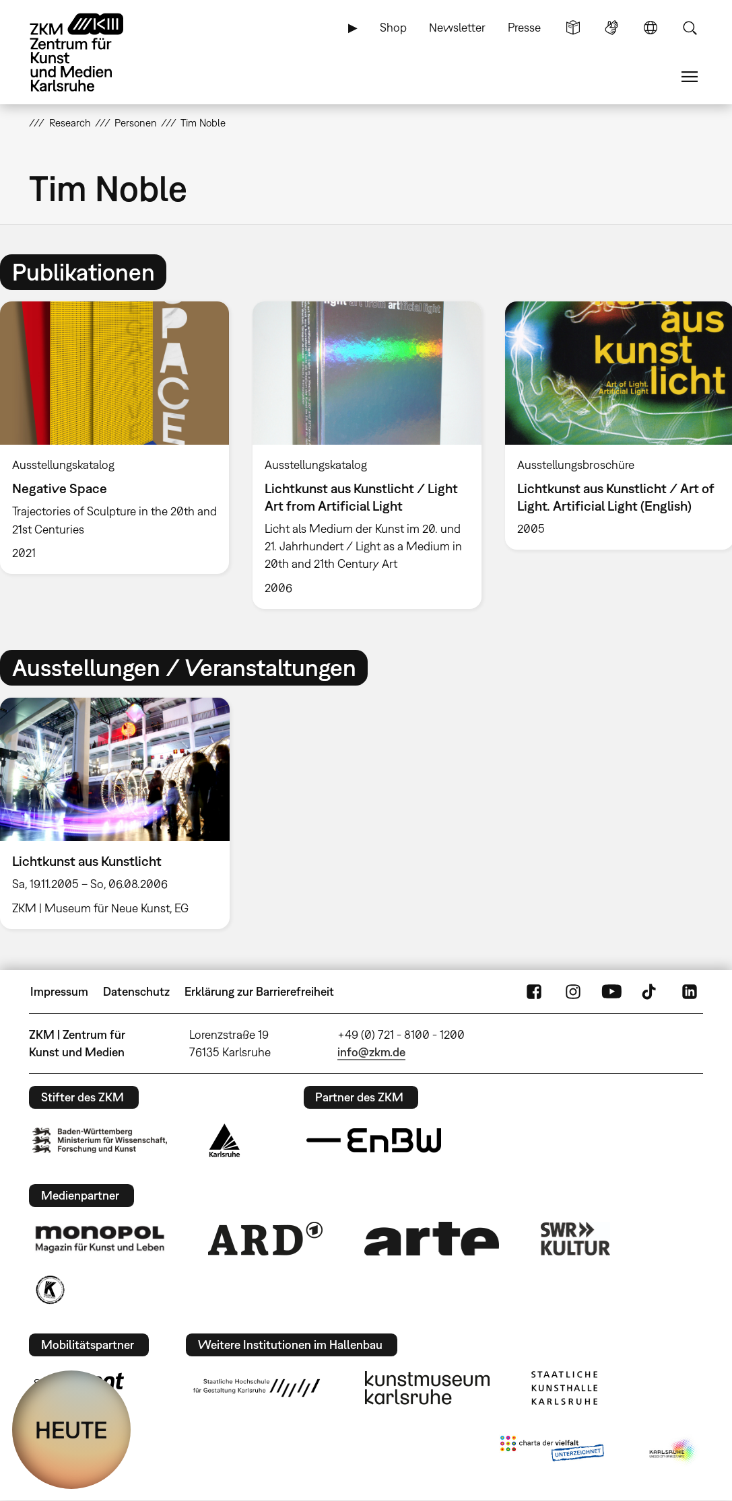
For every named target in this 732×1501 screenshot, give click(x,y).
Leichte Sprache (573, 27)
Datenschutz (136, 991)
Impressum (59, 991)
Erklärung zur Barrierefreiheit (259, 991)
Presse (524, 27)
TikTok (650, 991)
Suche (689, 27)
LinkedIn (689, 991)
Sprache (650, 27)
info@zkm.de (371, 1052)
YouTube (611, 991)
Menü (689, 76)
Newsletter (457, 27)
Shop (393, 27)
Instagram (573, 991)
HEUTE (71, 1429)
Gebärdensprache (611, 27)
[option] (366, 454)
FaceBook (534, 991)
